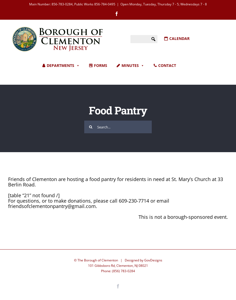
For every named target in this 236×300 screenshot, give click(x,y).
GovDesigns (153, 260)
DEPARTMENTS (63, 65)
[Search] (90, 127)
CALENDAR (179, 38)
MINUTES (133, 65)
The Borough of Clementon (97, 260)
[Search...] (118, 127)
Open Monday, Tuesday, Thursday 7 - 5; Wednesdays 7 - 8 (163, 4)
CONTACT (167, 65)
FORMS (100, 65)
